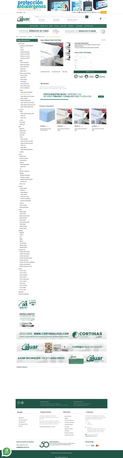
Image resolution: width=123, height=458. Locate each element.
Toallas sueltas (23, 147)
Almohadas (22, 190)
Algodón (21, 241)
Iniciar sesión (19, 12)
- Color (75, 65)
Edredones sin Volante (24, 58)
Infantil (71, 26)
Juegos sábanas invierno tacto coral (27, 104)
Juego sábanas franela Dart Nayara (63, 129)
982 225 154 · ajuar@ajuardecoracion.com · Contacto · (85, 12)
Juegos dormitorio (23, 247)
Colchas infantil (23, 213)
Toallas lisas (22, 145)
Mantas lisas (22, 68)
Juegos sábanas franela (25, 94)
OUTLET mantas (23, 270)
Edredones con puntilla (25, 54)
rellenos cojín (23, 117)
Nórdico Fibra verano (24, 83)
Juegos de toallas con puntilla (26, 141)
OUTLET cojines (23, 289)
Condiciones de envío (45, 71)
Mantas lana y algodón (24, 64)
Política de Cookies (69, 428)
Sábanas (21, 90)
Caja (24, 12)
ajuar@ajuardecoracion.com (91, 436)
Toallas (21, 137)
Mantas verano (23, 71)
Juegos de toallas (24, 139)
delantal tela (22, 166)
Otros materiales (23, 243)
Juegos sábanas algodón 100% (26, 106)
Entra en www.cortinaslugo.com (61, 457)
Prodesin (70, 453)
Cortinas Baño (22, 132)
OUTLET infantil (23, 287)
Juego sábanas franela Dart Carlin (98, 129)
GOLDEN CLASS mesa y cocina (26, 266)
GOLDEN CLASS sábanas (25, 253)
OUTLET (20, 268)
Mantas (21, 60)
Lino (20, 169)
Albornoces (22, 128)
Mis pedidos (21, 417)
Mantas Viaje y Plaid (24, 66)
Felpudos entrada (23, 245)
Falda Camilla (22, 122)
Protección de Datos (69, 424)
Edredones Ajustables (24, 52)
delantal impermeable (24, 164)
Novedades (103, 12)
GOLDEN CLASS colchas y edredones (27, 262)
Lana (20, 236)
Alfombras (79, 26)
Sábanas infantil (23, 211)
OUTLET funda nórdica (24, 279)
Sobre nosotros (68, 416)
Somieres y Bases (23, 205)
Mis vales (21, 426)
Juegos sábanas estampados (26, 92)
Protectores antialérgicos (25, 198)
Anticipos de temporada (24, 294)
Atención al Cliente (72, 19)
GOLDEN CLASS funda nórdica (26, 258)
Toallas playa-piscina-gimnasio (26, 149)
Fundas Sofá (22, 124)
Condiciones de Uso (55, 71)
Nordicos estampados (24, 87)
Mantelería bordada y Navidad (26, 179)
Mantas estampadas (24, 62)
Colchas (22, 49)
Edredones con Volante (25, 56)
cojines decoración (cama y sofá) (27, 113)
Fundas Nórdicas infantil (24, 222)
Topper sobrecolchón (24, 207)
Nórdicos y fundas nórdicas (25, 73)
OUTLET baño (22, 283)
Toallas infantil (22, 224)
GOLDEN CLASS (88, 26)
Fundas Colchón (23, 194)
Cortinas (21, 120)
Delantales (22, 162)
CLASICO (21, 234)
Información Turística (69, 433)
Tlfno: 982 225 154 (72, 21)
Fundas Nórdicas (23, 75)
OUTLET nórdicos (23, 272)
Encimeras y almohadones (25, 100)
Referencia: (103, 40)
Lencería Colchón (23, 188)
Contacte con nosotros (69, 435)
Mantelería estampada (24, 177)
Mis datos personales (23, 424)
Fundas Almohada (24, 192)
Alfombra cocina (23, 156)
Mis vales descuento (23, 420)
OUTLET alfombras (23, 285)
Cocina (56, 26)
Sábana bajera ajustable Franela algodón (45, 129)
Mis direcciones (22, 422)
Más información (45, 83)
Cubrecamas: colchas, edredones (26, 45)
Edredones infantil (23, 217)
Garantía (66, 418)
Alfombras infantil (23, 226)
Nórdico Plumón (23, 79)
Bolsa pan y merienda (24, 158)
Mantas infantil (23, 220)
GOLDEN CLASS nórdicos (25, 251)
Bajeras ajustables (24, 98)
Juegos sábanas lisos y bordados (27, 96)
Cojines (21, 111)
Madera (21, 239)
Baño (51, 26)
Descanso (63, 26)
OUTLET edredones (23, 275)
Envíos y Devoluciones (69, 420)
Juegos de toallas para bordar (26, 143)
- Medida (76, 60)
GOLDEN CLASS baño (24, 260)
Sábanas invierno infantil (24, 215)
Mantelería (22, 173)
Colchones (22, 203)
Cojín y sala (44, 26)
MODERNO (22, 232)
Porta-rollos (22, 135)
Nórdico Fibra (23, 77)
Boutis (21, 47)
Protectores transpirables (25, 200)
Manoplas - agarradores (24, 171)
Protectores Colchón (24, 196)
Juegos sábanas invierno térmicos (27, 102)
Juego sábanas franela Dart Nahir (81, 129)
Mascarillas (21, 292)
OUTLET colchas (23, 277)
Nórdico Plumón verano (25, 85)
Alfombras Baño (23, 130)
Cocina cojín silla (23, 160)
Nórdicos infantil (23, 228)
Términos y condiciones (69, 422)
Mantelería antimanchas (25, 175)
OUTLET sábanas (23, 281)
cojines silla (22, 115)
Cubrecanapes (23, 81)
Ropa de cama (34, 26)
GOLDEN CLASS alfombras (25, 264)
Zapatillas (22, 151)
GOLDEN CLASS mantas (24, 256)
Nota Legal (64, 71)
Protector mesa (23, 181)
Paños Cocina (22, 183)
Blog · (99, 12)
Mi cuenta (19, 412)
